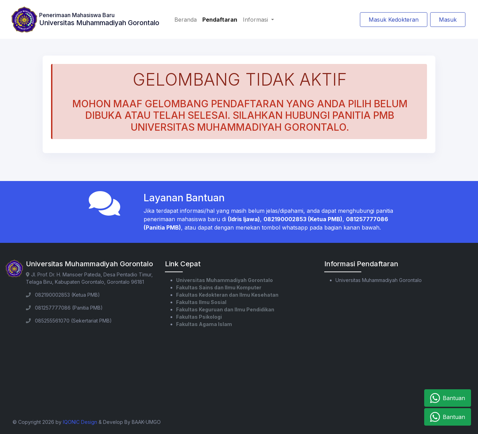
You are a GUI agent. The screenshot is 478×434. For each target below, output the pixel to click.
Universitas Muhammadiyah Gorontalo (224, 280)
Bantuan (447, 398)
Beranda (185, 19)
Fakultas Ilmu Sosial (201, 302)
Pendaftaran (219, 19)
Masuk (448, 19)
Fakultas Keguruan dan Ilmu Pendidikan (225, 309)
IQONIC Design (80, 422)
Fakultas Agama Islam (204, 324)
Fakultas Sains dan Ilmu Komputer (218, 287)
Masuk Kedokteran (394, 19)
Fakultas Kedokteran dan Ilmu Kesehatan (227, 295)
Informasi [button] (256, 19)
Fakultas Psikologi (199, 317)
